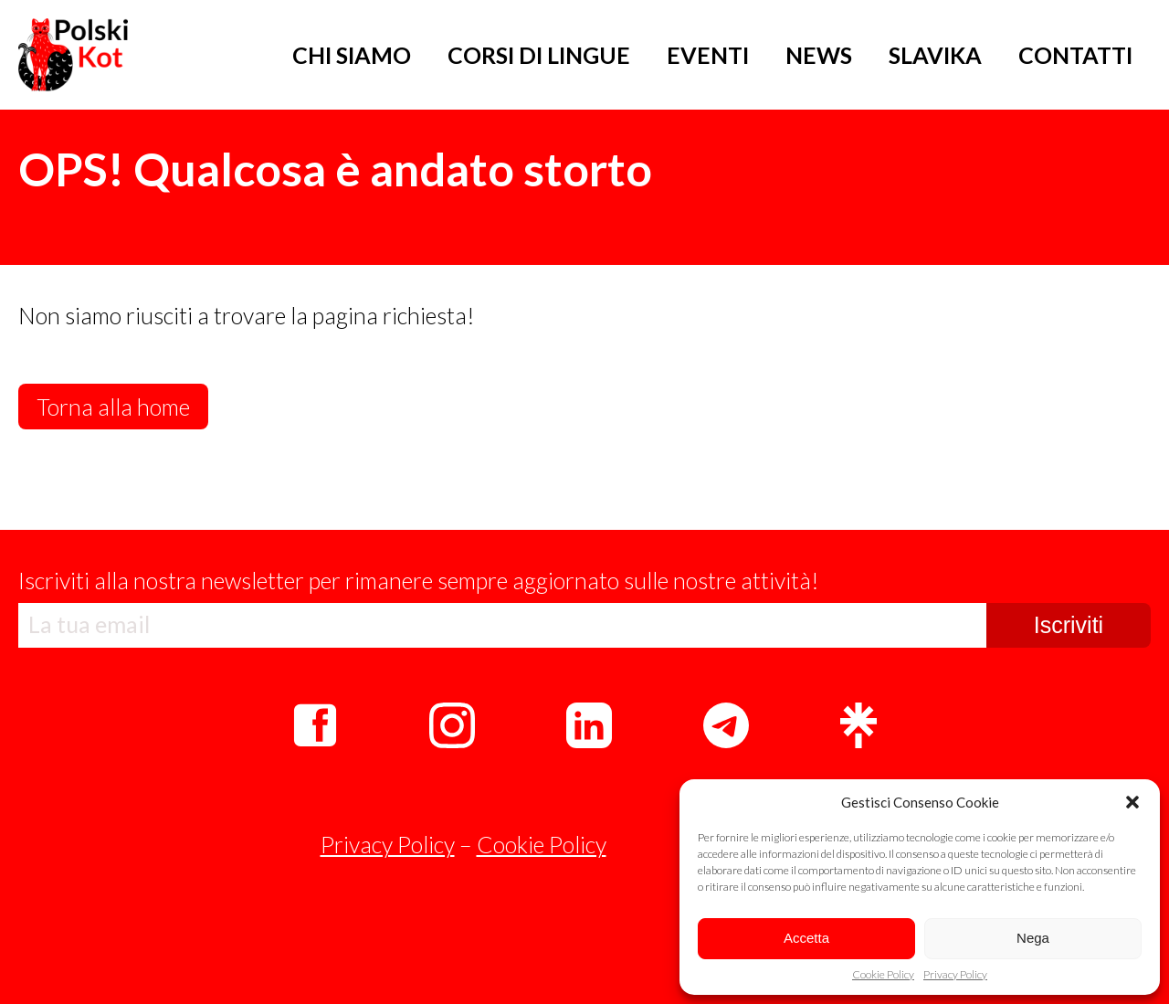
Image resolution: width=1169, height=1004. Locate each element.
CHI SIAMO (351, 55)
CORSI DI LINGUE (539, 55)
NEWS (818, 55)
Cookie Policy (883, 974)
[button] (1132, 802)
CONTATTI (1075, 55)
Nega (1032, 938)
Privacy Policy (955, 974)
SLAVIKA (935, 55)
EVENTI (708, 55)
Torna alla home (113, 406)
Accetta (806, 938)
